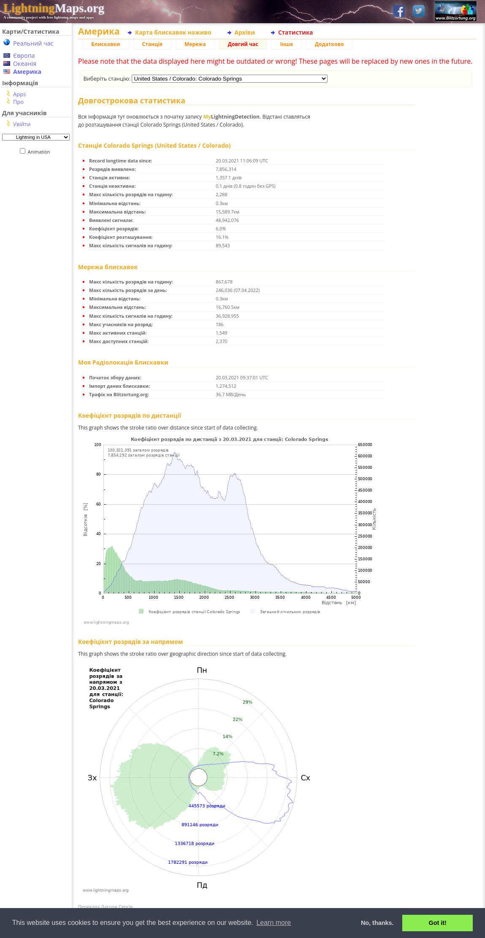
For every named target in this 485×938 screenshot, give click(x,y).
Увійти (21, 124)
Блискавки (105, 44)
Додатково (329, 44)
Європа (24, 55)
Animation (41, 152)
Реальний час (33, 43)
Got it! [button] (438, 922)
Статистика (295, 32)
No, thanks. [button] (377, 922)
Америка (27, 72)
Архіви (245, 32)
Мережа (195, 44)
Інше (286, 44)
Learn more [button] (273, 922)
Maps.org (53, 8)
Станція (152, 44)
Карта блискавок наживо (173, 32)
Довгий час (243, 44)
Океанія (24, 63)
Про (18, 101)
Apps (19, 94)
